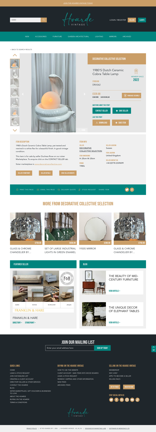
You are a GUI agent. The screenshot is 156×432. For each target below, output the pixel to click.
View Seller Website (67, 173)
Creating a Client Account (21, 379)
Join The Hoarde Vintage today (78, 3)
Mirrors (113, 36)
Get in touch (115, 387)
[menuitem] (15, 63)
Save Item (120, 122)
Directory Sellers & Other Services (25, 382)
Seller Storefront (24, 173)
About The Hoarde (18, 396)
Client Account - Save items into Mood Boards (78, 373)
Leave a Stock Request (19, 373)
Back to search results (22, 49)
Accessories (41, 36)
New (27, 36)
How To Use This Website (68, 370)
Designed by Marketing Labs (95, 428)
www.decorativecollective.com (48, 164)
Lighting (99, 36)
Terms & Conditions (18, 402)
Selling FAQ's (114, 379)
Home (12, 370)
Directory (17, 322)
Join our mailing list (19, 376)
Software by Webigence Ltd (119, 428)
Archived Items (64, 385)
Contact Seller (101, 110)
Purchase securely (131, 95)
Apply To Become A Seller (120, 376)
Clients (142, 20)
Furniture (57, 36)
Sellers (131, 20)
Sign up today (102, 348)
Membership (114, 370)
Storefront (29, 322)
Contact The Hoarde (19, 385)
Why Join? (113, 373)
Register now (129, 387)
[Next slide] (15, 130)
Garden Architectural (78, 36)
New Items (62, 382)
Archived (127, 36)
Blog (12, 388)
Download (101, 122)
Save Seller (121, 110)
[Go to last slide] (24, 93)
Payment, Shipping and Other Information (75, 379)
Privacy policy (32, 428)
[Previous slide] (15, 55)
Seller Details (45, 173)
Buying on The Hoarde (19, 399)
